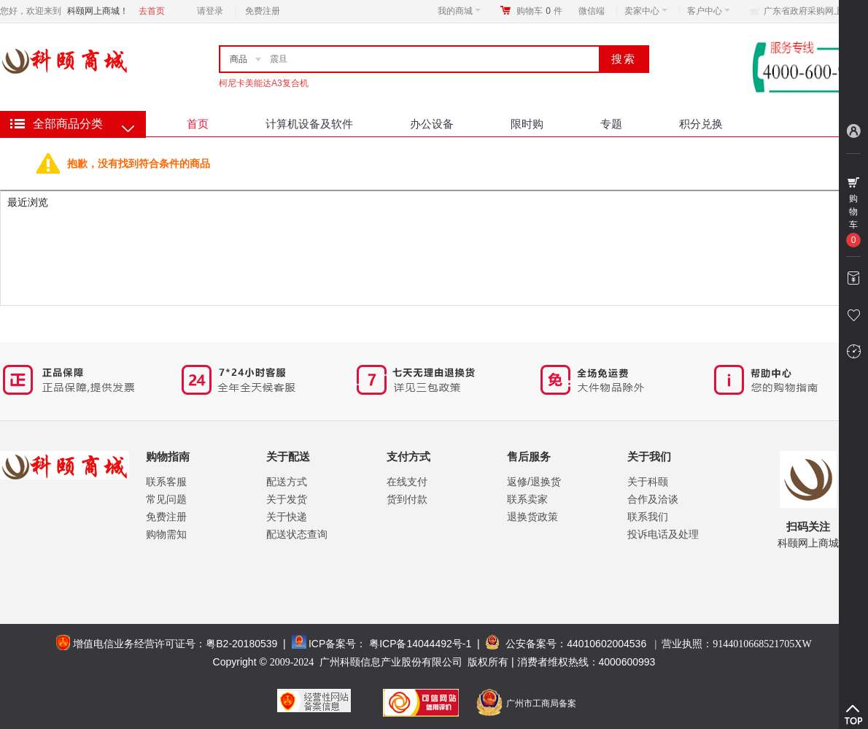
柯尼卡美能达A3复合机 (264, 83)
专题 (611, 123)
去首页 (152, 11)
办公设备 (432, 123)
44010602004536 (606, 643)
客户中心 (708, 11)
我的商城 (459, 11)
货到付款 (407, 499)
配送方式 (286, 481)
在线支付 (407, 481)
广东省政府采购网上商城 (812, 11)
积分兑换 (701, 123)
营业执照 (736, 643)
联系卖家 (527, 499)
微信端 (591, 11)
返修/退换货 (534, 481)
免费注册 (262, 11)
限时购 (527, 123)
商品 (238, 59)
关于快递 (286, 516)
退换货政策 (532, 516)
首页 (198, 123)
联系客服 (166, 481)
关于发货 (286, 499)
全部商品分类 (68, 123)
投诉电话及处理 (663, 534)
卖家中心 (645, 11)
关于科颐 (647, 481)
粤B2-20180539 (241, 643)
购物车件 (539, 11)
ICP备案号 (332, 643)
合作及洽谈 (652, 499)
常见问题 (166, 499)
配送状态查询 (297, 534)
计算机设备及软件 (309, 123)
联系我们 (647, 516)
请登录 (210, 11)
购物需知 (166, 534)
